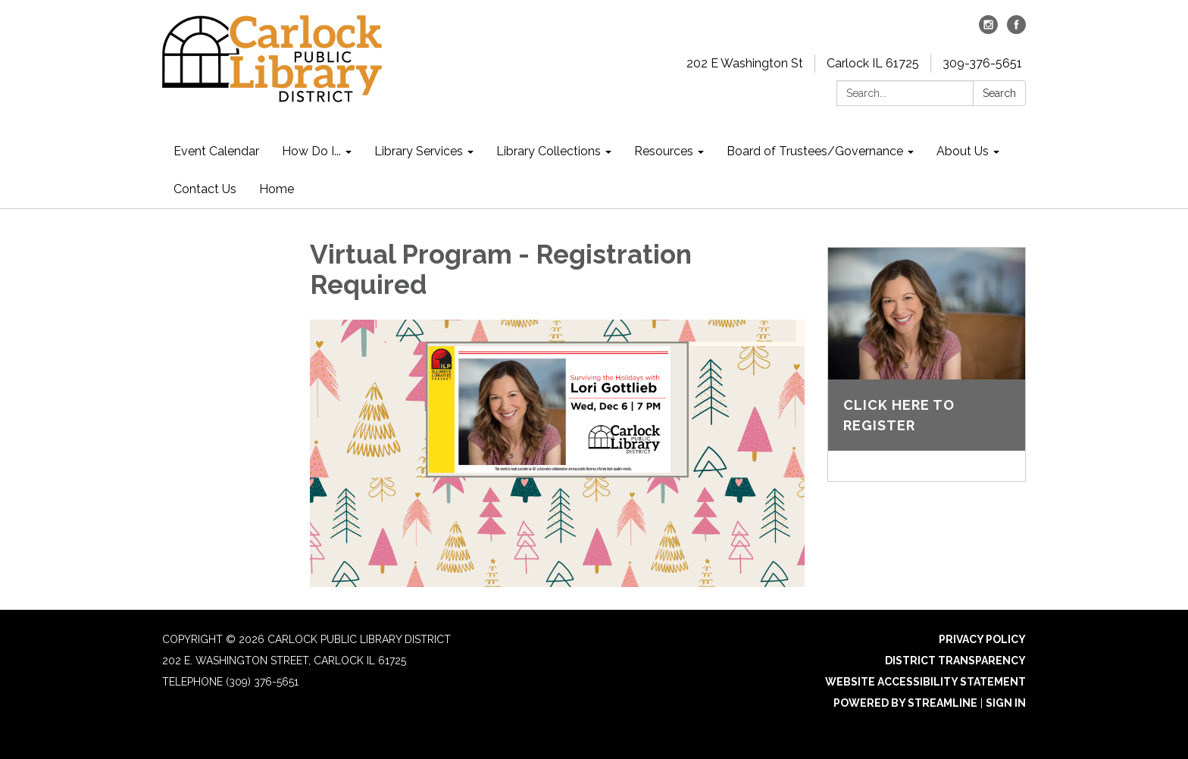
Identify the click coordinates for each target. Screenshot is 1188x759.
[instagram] (988, 30)
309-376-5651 (982, 63)
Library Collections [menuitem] (548, 151)
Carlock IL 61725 (873, 63)
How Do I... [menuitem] (311, 151)
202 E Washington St (744, 63)
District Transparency (955, 660)
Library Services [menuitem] (418, 151)
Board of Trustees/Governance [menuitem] (815, 151)
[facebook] (1016, 30)
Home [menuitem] (276, 189)
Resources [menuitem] (663, 151)
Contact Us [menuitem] (205, 189)
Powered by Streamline (905, 703)
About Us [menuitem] (962, 151)
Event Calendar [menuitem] (216, 151)
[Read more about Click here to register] (927, 364)
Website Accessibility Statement (925, 682)
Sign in (1006, 703)
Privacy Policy (982, 639)
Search (999, 93)
